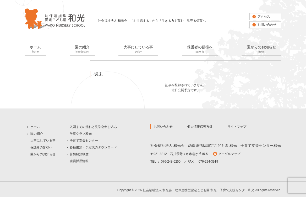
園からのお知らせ (261, 49)
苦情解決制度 (79, 154)
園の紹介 (82, 49)
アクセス (264, 16)
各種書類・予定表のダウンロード (93, 147)
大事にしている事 (138, 49)
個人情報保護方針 (199, 126)
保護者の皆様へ (200, 49)
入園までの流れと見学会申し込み (93, 127)
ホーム (35, 49)
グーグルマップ (229, 154)
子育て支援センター (84, 140)
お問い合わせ (267, 25)
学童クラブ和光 (81, 134)
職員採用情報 (79, 161)
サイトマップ (236, 126)
